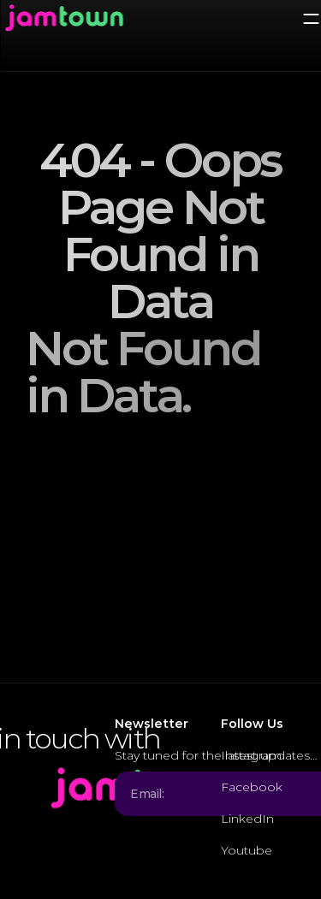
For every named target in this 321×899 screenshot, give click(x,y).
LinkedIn (247, 818)
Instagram (251, 755)
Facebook (251, 787)
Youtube (246, 850)
